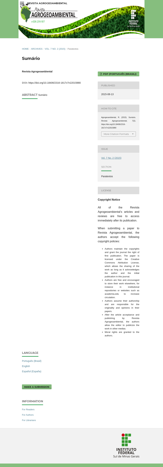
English (26, 366)
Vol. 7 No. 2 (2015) (55, 49)
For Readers (28, 409)
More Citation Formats (116, 134)
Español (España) (31, 371)
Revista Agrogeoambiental (47, 3)
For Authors (28, 415)
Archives (37, 49)
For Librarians (29, 420)
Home (25, 49)
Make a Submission (36, 386)
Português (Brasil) (31, 361)
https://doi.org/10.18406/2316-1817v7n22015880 (54, 82)
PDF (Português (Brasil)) (119, 74)
